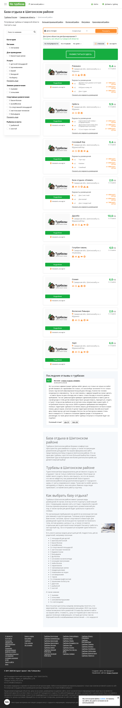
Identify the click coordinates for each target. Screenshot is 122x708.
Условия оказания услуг (11, 659)
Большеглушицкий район (52, 22)
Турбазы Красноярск (51, 643)
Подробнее (57, 83)
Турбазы (28, 641)
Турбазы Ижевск (87, 646)
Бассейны (28, 638)
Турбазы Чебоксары (89, 651)
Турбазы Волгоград (51, 636)
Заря (74, 342)
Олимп (75, 279)
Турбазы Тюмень (88, 644)
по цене (77, 43)
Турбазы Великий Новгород (50, 654)
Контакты (8, 638)
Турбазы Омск (68, 638)
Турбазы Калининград (51, 638)
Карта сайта (9, 662)
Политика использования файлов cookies (10, 650)
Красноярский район (102, 22)
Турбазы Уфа (67, 645)
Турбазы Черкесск (88, 655)
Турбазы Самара (68, 654)
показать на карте (57, 87)
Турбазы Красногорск (89, 653)
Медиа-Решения (112, 673)
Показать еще (12, 81)
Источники (28, 645)
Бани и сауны (29, 636)
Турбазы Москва (50, 645)
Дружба (75, 215)
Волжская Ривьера (81, 310)
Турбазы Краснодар (51, 641)
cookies (102, 699)
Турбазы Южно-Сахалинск (87, 637)
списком (99, 43)
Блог (6, 664)
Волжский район (73, 22)
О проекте (8, 636)
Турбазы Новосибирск (70, 636)
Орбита (75, 103)
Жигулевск (87, 22)
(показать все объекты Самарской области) (60, 38)
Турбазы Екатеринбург (86, 641)
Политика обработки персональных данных (10, 643)
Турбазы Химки (49, 647)
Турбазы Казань (68, 647)
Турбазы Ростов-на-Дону (70, 650)
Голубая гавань (79, 247)
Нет (76, 422)
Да (67, 422)
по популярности (51, 43)
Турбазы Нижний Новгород (50, 650)
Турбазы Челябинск (88, 649)
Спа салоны (29, 643)
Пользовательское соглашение (12, 655)
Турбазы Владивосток (70, 643)
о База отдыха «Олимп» (70, 380)
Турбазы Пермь (68, 641)
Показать (108, 31)
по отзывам (66, 43)
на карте (112, 43)
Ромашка (76, 65)
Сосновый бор (78, 141)
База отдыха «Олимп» (82, 179)
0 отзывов (112, 68)
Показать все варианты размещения (85, 94)
